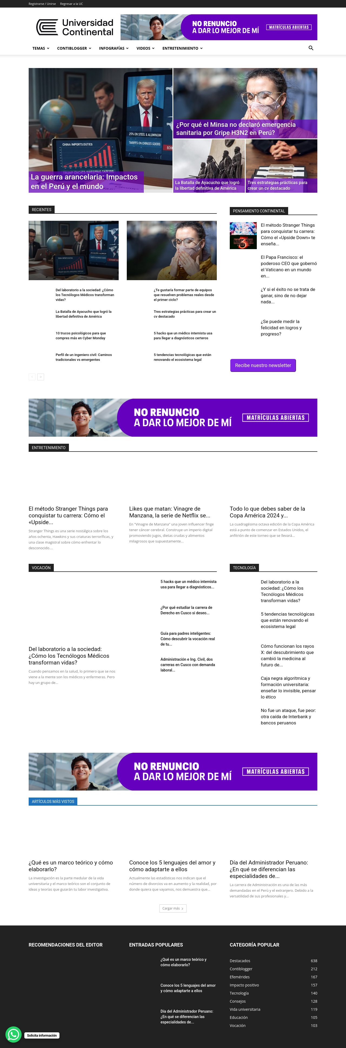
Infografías (114, 48)
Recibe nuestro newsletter (263, 365)
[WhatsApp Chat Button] (13, 1034)
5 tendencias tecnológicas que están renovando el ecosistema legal (287, 620)
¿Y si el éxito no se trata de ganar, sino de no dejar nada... (288, 295)
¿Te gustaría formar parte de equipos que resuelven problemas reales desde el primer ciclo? (184, 295)
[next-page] (40, 377)
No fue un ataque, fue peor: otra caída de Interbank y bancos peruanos (288, 716)
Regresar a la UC (71, 4)
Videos (146, 48)
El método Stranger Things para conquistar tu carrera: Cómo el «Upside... (68, 515)
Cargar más (173, 908)
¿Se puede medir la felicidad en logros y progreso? (281, 328)
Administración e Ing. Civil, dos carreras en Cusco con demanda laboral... (188, 664)
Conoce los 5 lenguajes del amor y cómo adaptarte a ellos (172, 866)
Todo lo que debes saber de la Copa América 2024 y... (267, 512)
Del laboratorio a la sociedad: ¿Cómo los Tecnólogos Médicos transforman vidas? (85, 295)
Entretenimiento (182, 48)
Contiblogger (74, 48)
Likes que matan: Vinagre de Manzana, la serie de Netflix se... (169, 512)
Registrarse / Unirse (42, 4)
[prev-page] (32, 377)
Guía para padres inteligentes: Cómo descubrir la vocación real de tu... (188, 638)
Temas (40, 48)
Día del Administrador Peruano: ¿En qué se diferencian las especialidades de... (269, 869)
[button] (310, 48)
